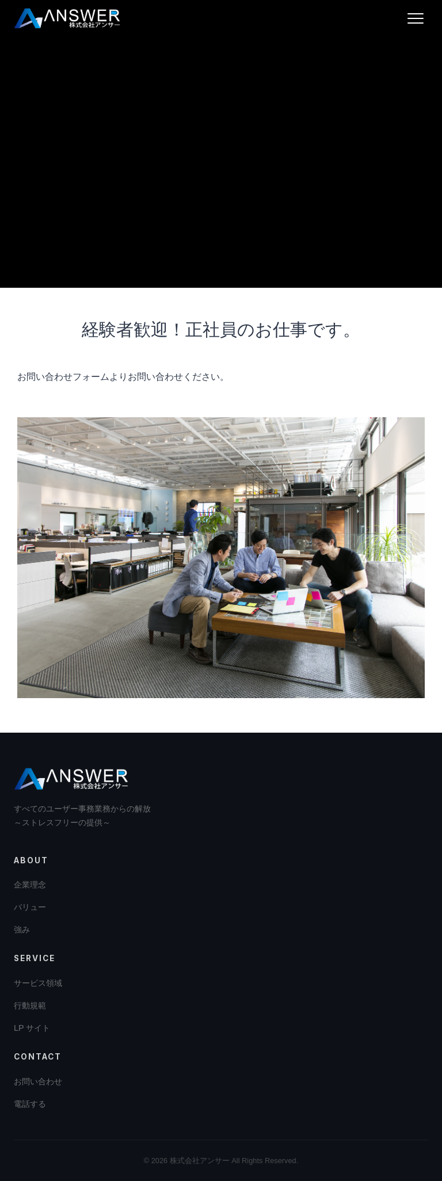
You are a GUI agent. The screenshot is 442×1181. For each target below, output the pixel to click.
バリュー (30, 907)
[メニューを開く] (415, 18)
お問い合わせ (38, 1081)
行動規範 (30, 1005)
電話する (30, 1103)
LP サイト (32, 1028)
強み (22, 929)
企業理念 (30, 884)
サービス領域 (38, 983)
